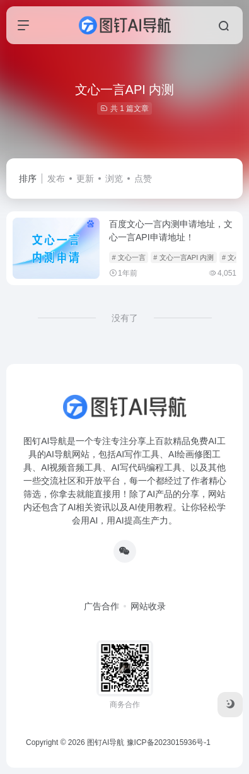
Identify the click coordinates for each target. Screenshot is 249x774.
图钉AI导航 (105, 742)
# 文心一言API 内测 (183, 257)
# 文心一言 (128, 257)
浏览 (114, 178)
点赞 (143, 178)
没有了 (125, 318)
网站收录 (148, 606)
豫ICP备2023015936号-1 (169, 742)
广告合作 (101, 606)
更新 (85, 178)
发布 (56, 178)
